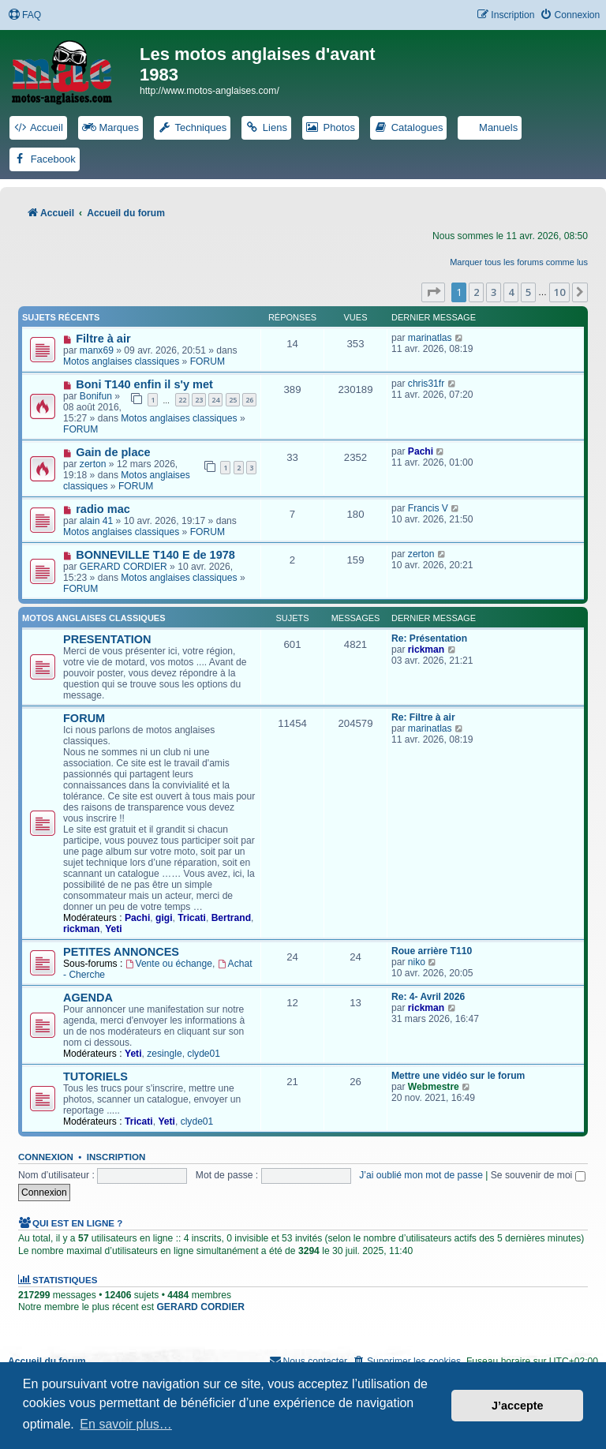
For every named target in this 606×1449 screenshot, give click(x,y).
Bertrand (231, 917)
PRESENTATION (107, 639)
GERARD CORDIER (123, 566)
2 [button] (476, 292)
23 (199, 400)
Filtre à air (103, 338)
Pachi (420, 451)
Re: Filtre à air (423, 717)
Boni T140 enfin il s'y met (144, 384)
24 (215, 400)
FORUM (207, 361)
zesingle (164, 1053)
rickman (426, 649)
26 (249, 400)
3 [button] (493, 292)
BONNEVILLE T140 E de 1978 (155, 555)
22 (182, 400)
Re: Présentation (429, 638)
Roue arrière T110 (431, 951)
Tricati (192, 917)
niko (416, 962)
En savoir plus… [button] (126, 1424)
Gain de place (113, 452)
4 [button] (511, 292)
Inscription (116, 1157)
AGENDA (88, 997)
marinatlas (430, 337)
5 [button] (528, 292)
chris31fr (426, 383)
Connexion (45, 1157)
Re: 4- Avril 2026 (428, 996)
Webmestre (433, 1086)
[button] (433, 292)
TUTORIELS (95, 1076)
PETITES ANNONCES (121, 951)
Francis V (428, 508)
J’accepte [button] (518, 1405)
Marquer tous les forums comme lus (519, 262)
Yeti (113, 928)
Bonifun (96, 396)
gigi (164, 917)
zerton (93, 464)
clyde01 (203, 1053)
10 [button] (559, 292)
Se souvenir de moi (538, 1175)
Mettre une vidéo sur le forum (458, 1075)
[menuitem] (24, 15)
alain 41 (96, 520)
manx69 (97, 350)
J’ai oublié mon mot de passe (421, 1175)
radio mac (103, 509)
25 (233, 400)
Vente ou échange (168, 963)
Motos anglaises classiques (121, 361)
